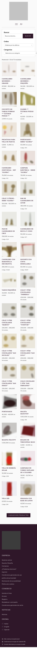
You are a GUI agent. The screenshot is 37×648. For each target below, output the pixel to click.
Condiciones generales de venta (12, 605)
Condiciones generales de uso (12, 575)
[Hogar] (11, 540)
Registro (4, 599)
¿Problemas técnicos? (9, 569)
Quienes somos (7, 560)
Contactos (5, 566)
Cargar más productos (18, 515)
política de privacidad (9, 578)
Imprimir (4, 572)
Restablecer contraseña (10, 602)
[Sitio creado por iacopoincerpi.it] (11, 639)
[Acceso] (21, 24)
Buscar (28, 36)
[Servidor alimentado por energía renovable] (13, 644)
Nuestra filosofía (7, 563)
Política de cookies (8, 584)
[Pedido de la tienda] (18, 45)
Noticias (4, 614)
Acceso (4, 596)
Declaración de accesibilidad (11, 581)
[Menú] (16, 24)
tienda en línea (7, 593)
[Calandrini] (18, 11)
